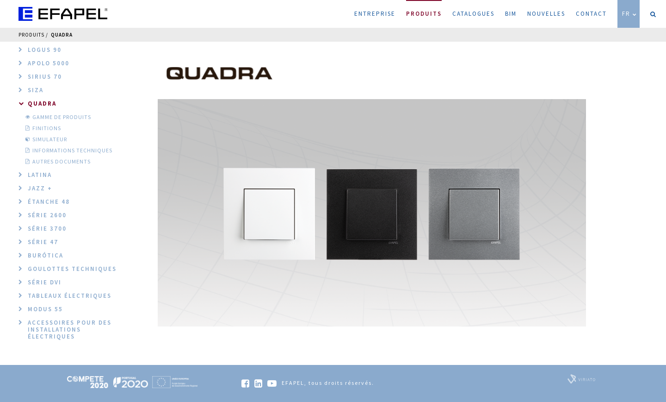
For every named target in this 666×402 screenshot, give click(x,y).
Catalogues (473, 14)
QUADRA (62, 34)
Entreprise (374, 14)
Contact (591, 14)
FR (629, 14)
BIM (511, 14)
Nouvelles (546, 14)
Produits (424, 9)
